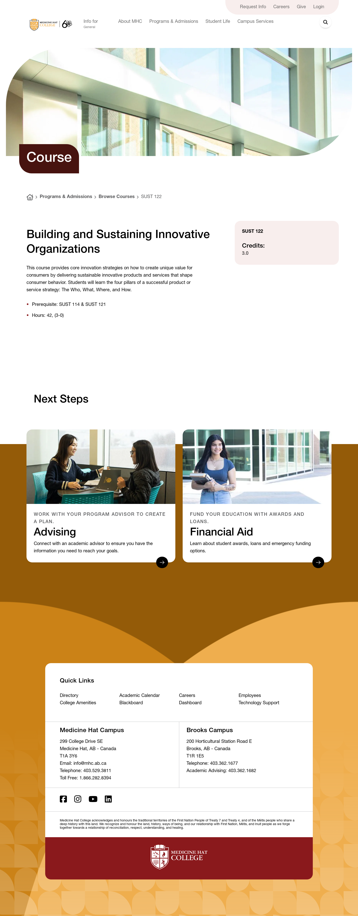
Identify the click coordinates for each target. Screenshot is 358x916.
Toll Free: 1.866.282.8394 (85, 778)
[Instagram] (77, 799)
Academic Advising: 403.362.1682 (221, 771)
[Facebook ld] (63, 799)
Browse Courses (117, 197)
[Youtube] (93, 799)
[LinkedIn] (108, 799)
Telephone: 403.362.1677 (212, 764)
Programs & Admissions (66, 197)
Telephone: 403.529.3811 (85, 771)
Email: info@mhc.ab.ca (83, 764)
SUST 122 (151, 197)
